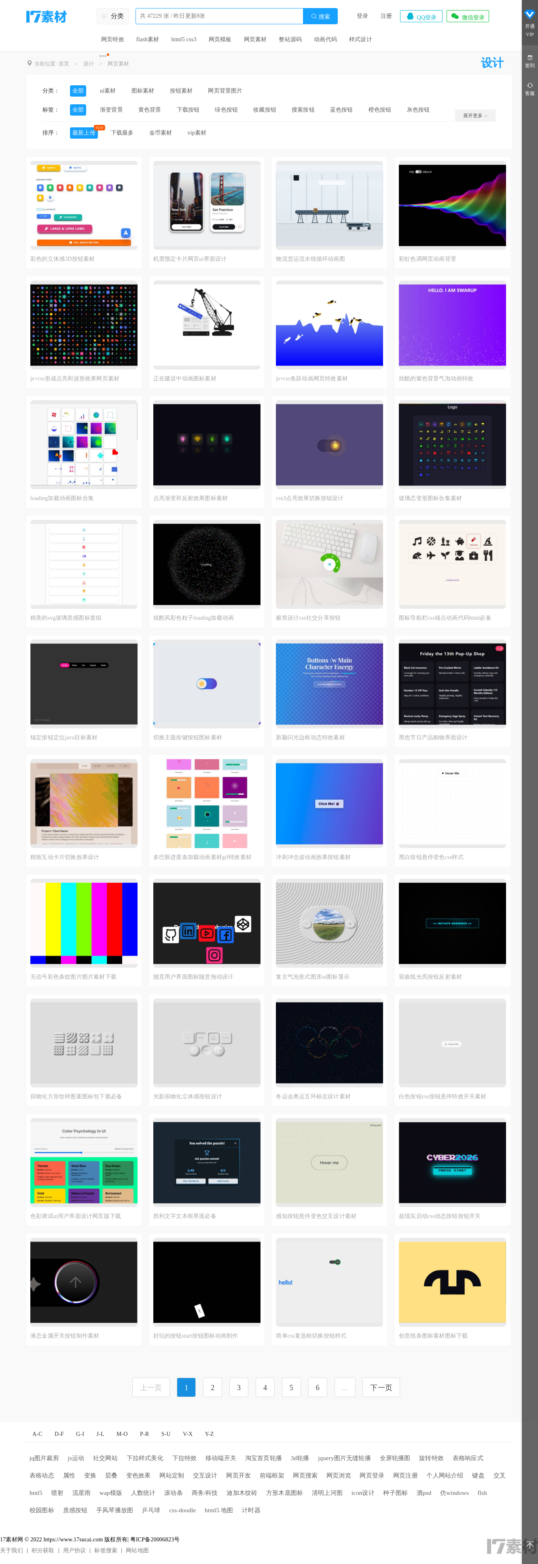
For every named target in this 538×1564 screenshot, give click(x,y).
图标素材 (143, 91)
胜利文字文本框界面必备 (184, 1216)
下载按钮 (188, 110)
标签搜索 (105, 1550)
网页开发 (238, 1475)
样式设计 (360, 39)
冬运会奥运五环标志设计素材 (313, 1096)
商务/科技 (205, 1493)
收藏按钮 (264, 110)
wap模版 (111, 1493)
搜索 (320, 16)
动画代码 (325, 39)
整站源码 (290, 39)
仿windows (454, 1493)
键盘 (478, 1475)
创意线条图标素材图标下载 (433, 1336)
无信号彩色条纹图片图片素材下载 (73, 977)
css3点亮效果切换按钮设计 (309, 498)
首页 (64, 64)
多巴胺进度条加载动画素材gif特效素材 (202, 857)
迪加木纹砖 (242, 1493)
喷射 (57, 1493)
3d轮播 (300, 1458)
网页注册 (405, 1475)
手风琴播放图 (114, 1510)
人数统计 (143, 1493)
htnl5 (36, 1493)
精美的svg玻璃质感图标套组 (66, 618)
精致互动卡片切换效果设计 (64, 857)
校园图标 (42, 1510)
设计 (88, 64)
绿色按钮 (226, 110)
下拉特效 (184, 1458)
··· (103, 56)
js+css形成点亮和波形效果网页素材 (74, 379)
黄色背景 (149, 110)
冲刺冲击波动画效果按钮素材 (313, 857)
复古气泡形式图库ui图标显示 (312, 977)
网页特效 (112, 39)
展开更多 (475, 115)
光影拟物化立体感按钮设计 (187, 1096)
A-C (37, 1434)
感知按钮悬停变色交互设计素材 (316, 1216)
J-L (100, 1434)
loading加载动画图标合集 (62, 498)
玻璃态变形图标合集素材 (430, 498)
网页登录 (372, 1475)
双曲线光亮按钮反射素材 (430, 977)
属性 (69, 1475)
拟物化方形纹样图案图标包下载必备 (76, 1096)
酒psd (424, 1493)
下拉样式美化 (145, 1458)
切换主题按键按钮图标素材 (187, 738)
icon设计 (363, 1493)
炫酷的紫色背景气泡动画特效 (436, 379)
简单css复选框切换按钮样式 (311, 1336)
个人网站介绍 (444, 1475)
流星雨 (81, 1493)
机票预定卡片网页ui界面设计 (190, 259)
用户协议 (74, 1550)
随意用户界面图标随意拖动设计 (193, 977)
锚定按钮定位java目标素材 (63, 738)
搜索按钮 (303, 110)
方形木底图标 (284, 1493)
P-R (144, 1434)
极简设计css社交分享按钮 (308, 618)
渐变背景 (111, 110)
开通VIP (530, 23)
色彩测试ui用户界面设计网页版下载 (75, 1216)
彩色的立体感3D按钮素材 (62, 259)
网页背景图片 (225, 91)
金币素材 (160, 133)
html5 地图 (219, 1510)
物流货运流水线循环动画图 (310, 259)
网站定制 (171, 1475)
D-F (59, 1434)
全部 (78, 91)
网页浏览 (338, 1475)
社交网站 (105, 1458)
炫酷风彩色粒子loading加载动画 (193, 618)
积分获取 (43, 1550)
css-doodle (182, 1510)
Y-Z (209, 1434)
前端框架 (272, 1475)
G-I (80, 1434)
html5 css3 (183, 39)
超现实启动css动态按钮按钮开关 (440, 1216)
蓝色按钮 (341, 110)
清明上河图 (327, 1493)
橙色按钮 (380, 110)
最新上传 (83, 133)
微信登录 (468, 16)
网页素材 (255, 39)
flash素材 (147, 39)
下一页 (381, 1388)
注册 (386, 16)
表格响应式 (468, 1458)
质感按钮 (75, 1510)
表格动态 (42, 1475)
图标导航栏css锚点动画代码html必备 (445, 618)
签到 (530, 60)
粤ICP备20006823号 (155, 1540)
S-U (166, 1434)
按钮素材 (181, 91)
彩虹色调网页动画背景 (427, 259)
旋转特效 (431, 1458)
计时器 (251, 1510)
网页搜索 (305, 1475)
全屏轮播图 (395, 1458)
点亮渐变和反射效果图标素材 (190, 498)
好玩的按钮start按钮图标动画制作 (195, 1336)
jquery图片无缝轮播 (344, 1458)
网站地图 (137, 1550)
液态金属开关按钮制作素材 (64, 1336)
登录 (362, 16)
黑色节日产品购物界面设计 (433, 738)
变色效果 (138, 1475)
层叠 (111, 1475)
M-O (122, 1434)
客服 (530, 88)
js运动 (76, 1458)
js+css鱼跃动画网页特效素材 (312, 379)
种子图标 (395, 1493)
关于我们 (11, 1550)
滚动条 (173, 1493)
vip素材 (196, 133)
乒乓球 (151, 1510)
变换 (90, 1475)
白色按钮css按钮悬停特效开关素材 (443, 1096)
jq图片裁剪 (44, 1458)
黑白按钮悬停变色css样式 (431, 857)
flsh (482, 1493)
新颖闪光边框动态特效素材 (310, 738)
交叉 (500, 1475)
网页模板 (220, 39)
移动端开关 (220, 1458)
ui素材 (108, 91)
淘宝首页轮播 (263, 1458)
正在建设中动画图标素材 (184, 379)
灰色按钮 (418, 110)
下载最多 (122, 133)
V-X (188, 1434)
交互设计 (205, 1475)
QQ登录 (421, 16)
